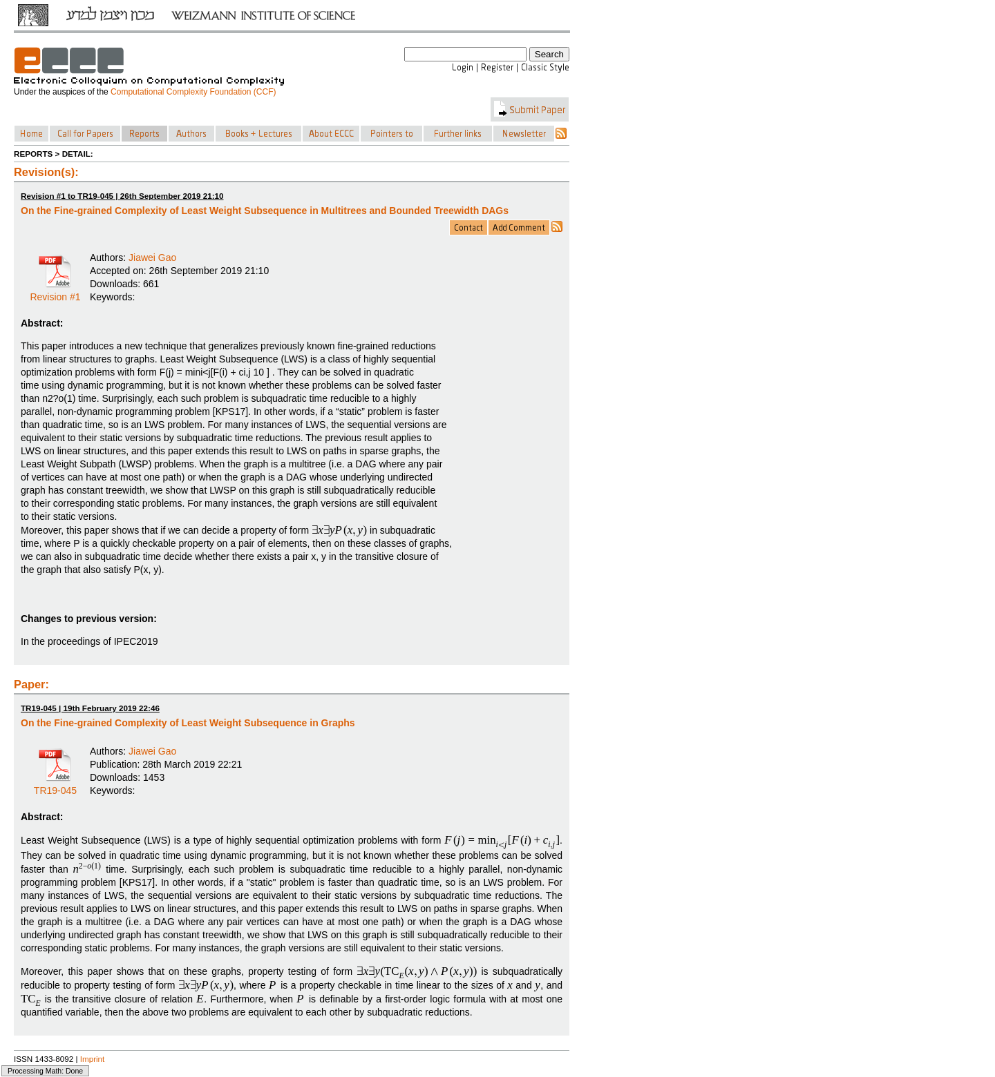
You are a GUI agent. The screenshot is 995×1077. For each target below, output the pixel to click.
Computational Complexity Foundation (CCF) (193, 92)
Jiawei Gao (152, 257)
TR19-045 (55, 785)
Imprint (92, 1058)
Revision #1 (55, 292)
